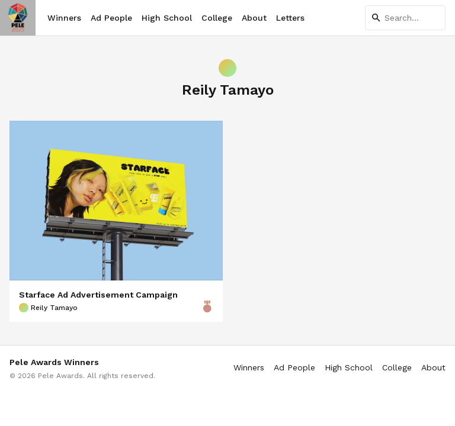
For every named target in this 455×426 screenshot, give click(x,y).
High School (167, 17)
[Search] (405, 17)
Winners (64, 17)
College (216, 17)
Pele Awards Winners (54, 362)
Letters (290, 17)
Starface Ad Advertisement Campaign (98, 294)
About (254, 17)
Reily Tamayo (48, 307)
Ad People (111, 17)
